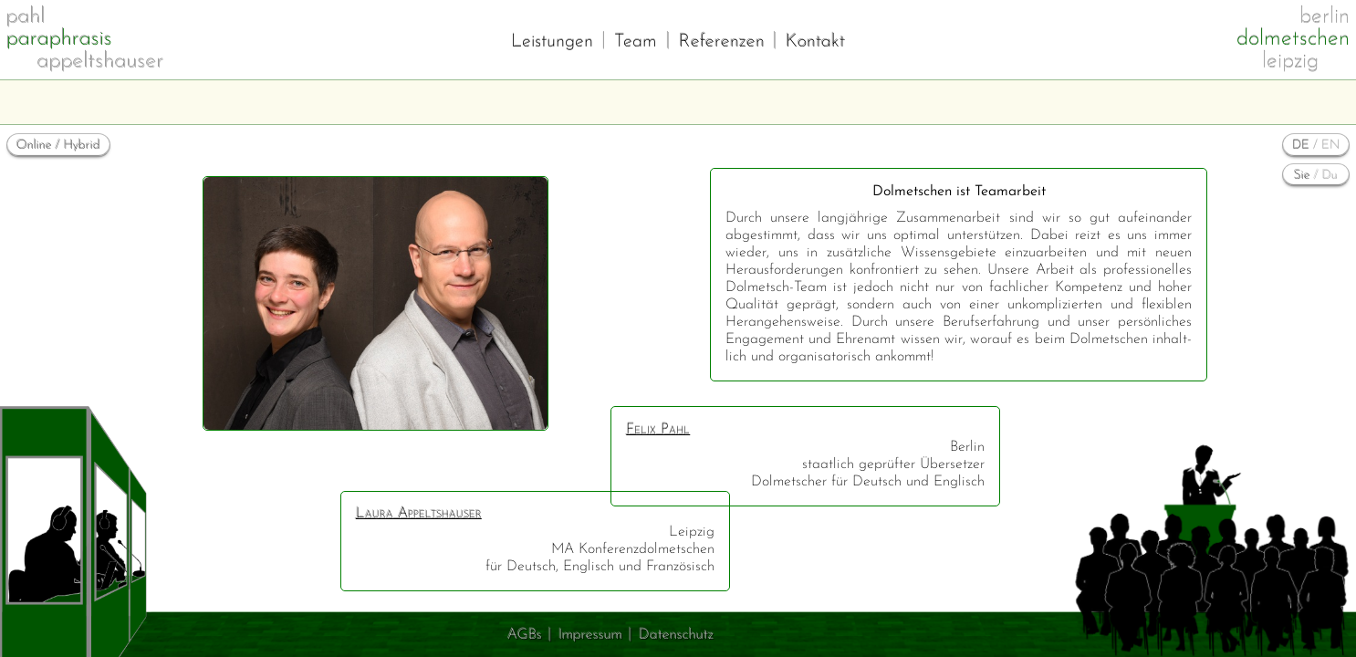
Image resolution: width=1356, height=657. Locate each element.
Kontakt (815, 42)
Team (635, 42)
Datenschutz (676, 635)
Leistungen (552, 42)
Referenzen (722, 42)
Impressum (590, 635)
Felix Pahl (658, 429)
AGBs (524, 635)
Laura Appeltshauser (419, 513)
